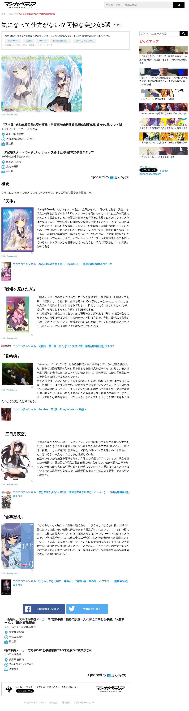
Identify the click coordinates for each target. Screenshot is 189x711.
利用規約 (66, 702)
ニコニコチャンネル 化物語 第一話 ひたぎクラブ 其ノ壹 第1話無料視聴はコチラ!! (63, 346)
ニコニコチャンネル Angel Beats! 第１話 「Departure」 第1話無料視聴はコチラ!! (62, 264)
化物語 (29, 41)
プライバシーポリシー (84, 702)
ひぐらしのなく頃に (84, 41)
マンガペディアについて (34, 702)
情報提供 (54, 702)
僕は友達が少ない (61, 41)
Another (42, 41)
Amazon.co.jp (12, 114)
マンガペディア (148, 167)
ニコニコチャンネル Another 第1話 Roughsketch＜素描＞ (49, 409)
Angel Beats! (13, 41)
